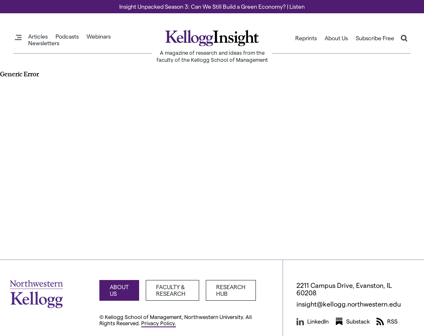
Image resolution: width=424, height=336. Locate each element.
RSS (387, 321)
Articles (38, 36)
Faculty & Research (171, 290)
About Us (336, 38)
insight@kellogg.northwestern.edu (348, 304)
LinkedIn (312, 321)
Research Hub (231, 290)
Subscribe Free (375, 38)
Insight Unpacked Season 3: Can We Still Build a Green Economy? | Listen (212, 6)
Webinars (99, 36)
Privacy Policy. (158, 323)
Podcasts (67, 36)
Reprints (306, 38)
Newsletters (43, 43)
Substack (352, 321)
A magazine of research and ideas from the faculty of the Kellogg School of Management (212, 56)
